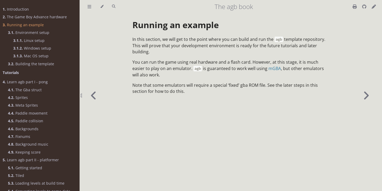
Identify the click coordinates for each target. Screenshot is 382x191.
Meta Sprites (23, 105)
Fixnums (19, 136)
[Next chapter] (366, 95)
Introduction (16, 9)
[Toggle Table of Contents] (89, 6)
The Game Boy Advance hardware (35, 16)
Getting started (25, 167)
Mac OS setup (31, 55)
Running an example (23, 24)
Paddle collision (25, 120)
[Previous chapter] (94, 95)
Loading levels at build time (36, 183)
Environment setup (28, 32)
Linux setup (29, 40)
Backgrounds (23, 128)
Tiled (16, 175)
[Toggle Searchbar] (114, 6)
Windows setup (32, 48)
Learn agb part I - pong (25, 81)
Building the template (31, 63)
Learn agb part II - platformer (31, 159)
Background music (28, 144)
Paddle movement (27, 113)
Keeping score (24, 152)
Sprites (18, 97)
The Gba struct (25, 89)
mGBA (274, 68)
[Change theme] (102, 6)
